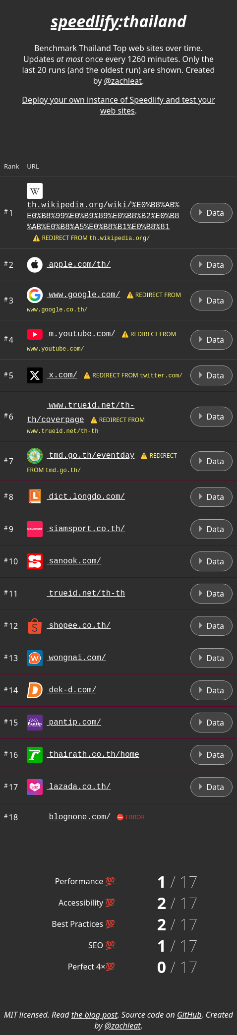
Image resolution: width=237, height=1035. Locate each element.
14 (11, 690)
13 (11, 658)
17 (11, 787)
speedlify (84, 21)
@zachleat (123, 80)
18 (11, 817)
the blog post (94, 1014)
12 (11, 625)
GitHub (189, 1014)
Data (211, 212)
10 (11, 561)
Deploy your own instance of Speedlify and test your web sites (118, 105)
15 (11, 722)
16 (11, 754)
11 (11, 593)
